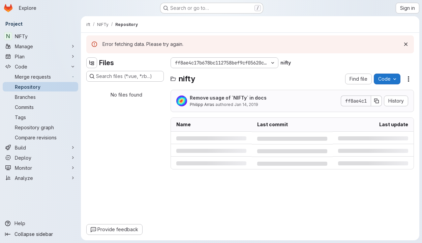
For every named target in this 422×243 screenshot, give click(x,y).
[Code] (40, 66)
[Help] (40, 223)
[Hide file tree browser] (91, 62)
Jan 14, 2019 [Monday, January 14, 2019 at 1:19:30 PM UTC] (246, 104)
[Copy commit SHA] (376, 101)
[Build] (40, 147)
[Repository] (40, 86)
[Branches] (40, 97)
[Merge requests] (40, 76)
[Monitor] (40, 167)
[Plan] (40, 56)
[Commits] (40, 107)
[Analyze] (40, 178)
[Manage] (40, 46)
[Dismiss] (406, 44)
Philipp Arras (202, 104)
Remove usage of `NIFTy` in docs (228, 98)
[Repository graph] (40, 127)
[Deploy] (40, 157)
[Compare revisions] (40, 137)
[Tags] (40, 117)
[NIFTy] (40, 36)
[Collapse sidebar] (40, 234)
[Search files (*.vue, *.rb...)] (125, 76)
